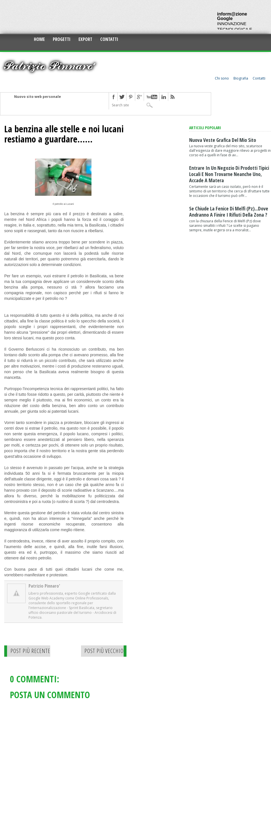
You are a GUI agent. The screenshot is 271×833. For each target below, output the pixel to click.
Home (39, 39)
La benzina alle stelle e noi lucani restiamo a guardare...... (64, 134)
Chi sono (222, 78)
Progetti (62, 39)
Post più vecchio (104, 651)
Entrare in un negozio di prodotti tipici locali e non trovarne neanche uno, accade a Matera (229, 174)
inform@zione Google (232, 16)
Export (85, 39)
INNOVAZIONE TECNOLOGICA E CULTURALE (234, 29)
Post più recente (30, 651)
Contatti (109, 39)
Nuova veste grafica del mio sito (222, 140)
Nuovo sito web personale (37, 96)
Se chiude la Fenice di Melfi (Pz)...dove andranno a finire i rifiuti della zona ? (228, 211)
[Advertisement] (103, 17)
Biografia (240, 78)
